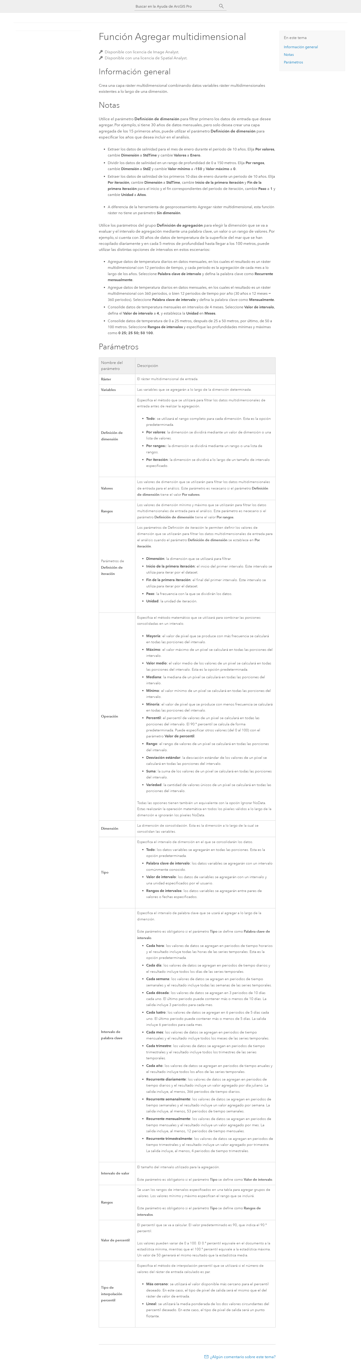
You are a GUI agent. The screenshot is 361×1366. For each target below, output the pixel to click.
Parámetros (293, 62)
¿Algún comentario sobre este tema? (243, 1356)
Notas (289, 54)
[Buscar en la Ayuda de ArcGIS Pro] (175, 6)
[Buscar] (221, 6)
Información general (301, 47)
